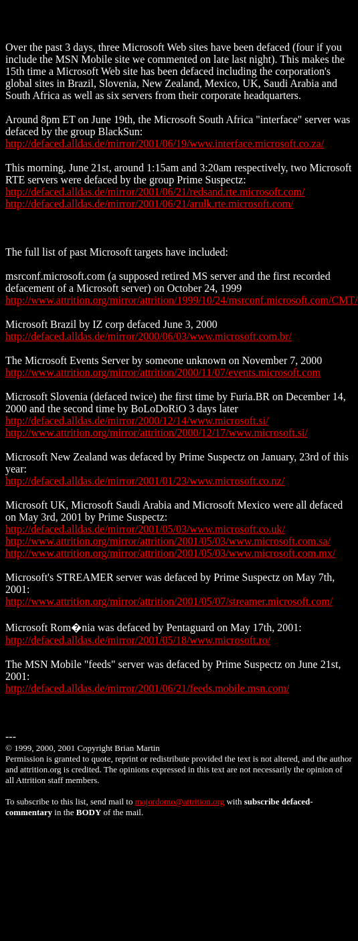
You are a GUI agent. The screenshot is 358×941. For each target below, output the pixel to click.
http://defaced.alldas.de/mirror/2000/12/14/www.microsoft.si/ (137, 420)
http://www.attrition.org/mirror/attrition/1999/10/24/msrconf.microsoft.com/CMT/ (181, 300)
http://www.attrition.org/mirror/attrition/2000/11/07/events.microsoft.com (163, 372)
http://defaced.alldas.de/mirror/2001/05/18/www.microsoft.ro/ (137, 640)
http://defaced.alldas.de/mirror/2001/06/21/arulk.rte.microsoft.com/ (149, 203)
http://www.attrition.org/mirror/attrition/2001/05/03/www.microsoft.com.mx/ (170, 553)
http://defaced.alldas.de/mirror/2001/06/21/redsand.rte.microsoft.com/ (154, 191)
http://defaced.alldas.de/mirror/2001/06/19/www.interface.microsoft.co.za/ (164, 143)
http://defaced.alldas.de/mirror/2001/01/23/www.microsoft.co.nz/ (144, 481)
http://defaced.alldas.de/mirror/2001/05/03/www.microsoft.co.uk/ (145, 529)
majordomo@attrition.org (179, 801)
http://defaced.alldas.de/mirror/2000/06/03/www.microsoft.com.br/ (148, 336)
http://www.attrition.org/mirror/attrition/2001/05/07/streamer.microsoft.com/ (169, 601)
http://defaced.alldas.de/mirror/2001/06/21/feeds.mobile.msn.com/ (147, 688)
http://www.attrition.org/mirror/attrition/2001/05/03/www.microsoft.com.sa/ (168, 541)
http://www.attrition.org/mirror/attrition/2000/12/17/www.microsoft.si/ (156, 432)
